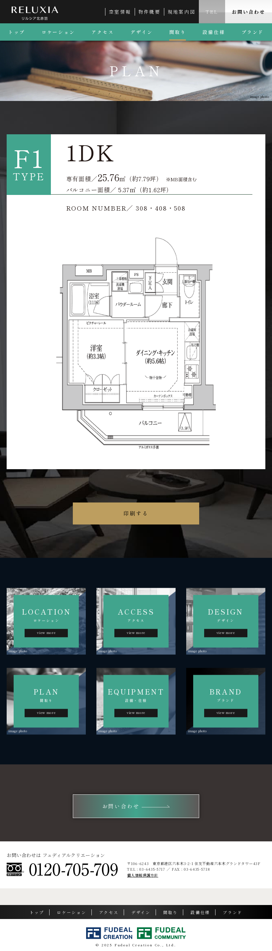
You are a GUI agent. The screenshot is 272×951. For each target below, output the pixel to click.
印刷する (135, 513)
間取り (177, 32)
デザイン (141, 32)
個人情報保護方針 (142, 875)
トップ (16, 32)
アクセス (102, 32)
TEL (211, 11)
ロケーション (58, 32)
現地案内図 (182, 11)
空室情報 (120, 11)
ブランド (232, 912)
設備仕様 (214, 32)
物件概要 (149, 11)
